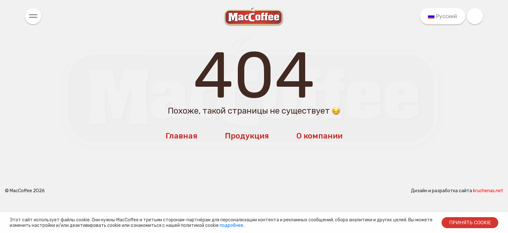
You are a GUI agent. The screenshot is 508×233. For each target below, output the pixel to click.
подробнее (231, 225)
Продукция (247, 135)
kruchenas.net (488, 191)
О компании (319, 135)
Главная (181, 135)
